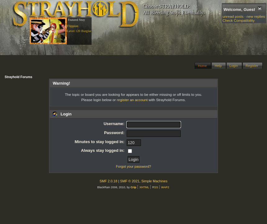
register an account (132, 100)
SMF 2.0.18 (108, 181)
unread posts (233, 16)
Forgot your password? (133, 166)
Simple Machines (154, 181)
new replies (256, 16)
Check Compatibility (239, 20)
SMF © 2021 (129, 181)
